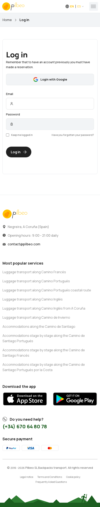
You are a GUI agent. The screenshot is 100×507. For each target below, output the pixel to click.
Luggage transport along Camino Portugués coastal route (46, 290)
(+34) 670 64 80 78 (24, 426)
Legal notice (26, 477)
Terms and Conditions (49, 477)
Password (13, 114)
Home (7, 20)
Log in (19, 152)
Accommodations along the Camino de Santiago (38, 326)
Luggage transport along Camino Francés (34, 272)
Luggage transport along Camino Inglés (32, 299)
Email (9, 94)
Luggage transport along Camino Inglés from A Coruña (43, 308)
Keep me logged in (19, 135)
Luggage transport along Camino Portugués (36, 281)
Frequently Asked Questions (51, 482)
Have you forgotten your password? (73, 135)
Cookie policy (73, 477)
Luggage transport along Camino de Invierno (36, 317)
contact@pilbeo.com (24, 244)
